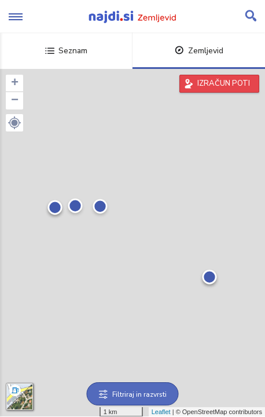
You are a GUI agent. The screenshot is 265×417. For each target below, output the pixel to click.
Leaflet (161, 411)
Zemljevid (199, 50)
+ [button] (15, 83)
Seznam (66, 50)
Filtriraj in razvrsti (133, 394)
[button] (14, 122)
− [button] (15, 100)
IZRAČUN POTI (223, 83)
